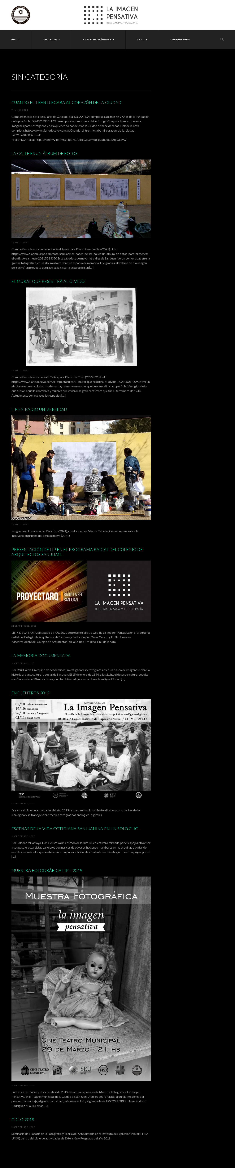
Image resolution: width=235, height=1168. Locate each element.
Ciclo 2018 (22, 1119)
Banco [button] (97, 39)
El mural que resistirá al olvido (48, 281)
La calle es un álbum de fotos (44, 153)
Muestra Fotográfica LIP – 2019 (46, 870)
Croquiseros (180, 39)
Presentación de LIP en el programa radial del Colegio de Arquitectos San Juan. (77, 552)
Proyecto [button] (50, 39)
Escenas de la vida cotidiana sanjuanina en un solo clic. (75, 828)
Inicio (15, 39)
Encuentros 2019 (30, 692)
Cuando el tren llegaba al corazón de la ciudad (66, 102)
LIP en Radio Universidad (39, 409)
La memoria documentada (41, 655)
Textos (142, 39)
